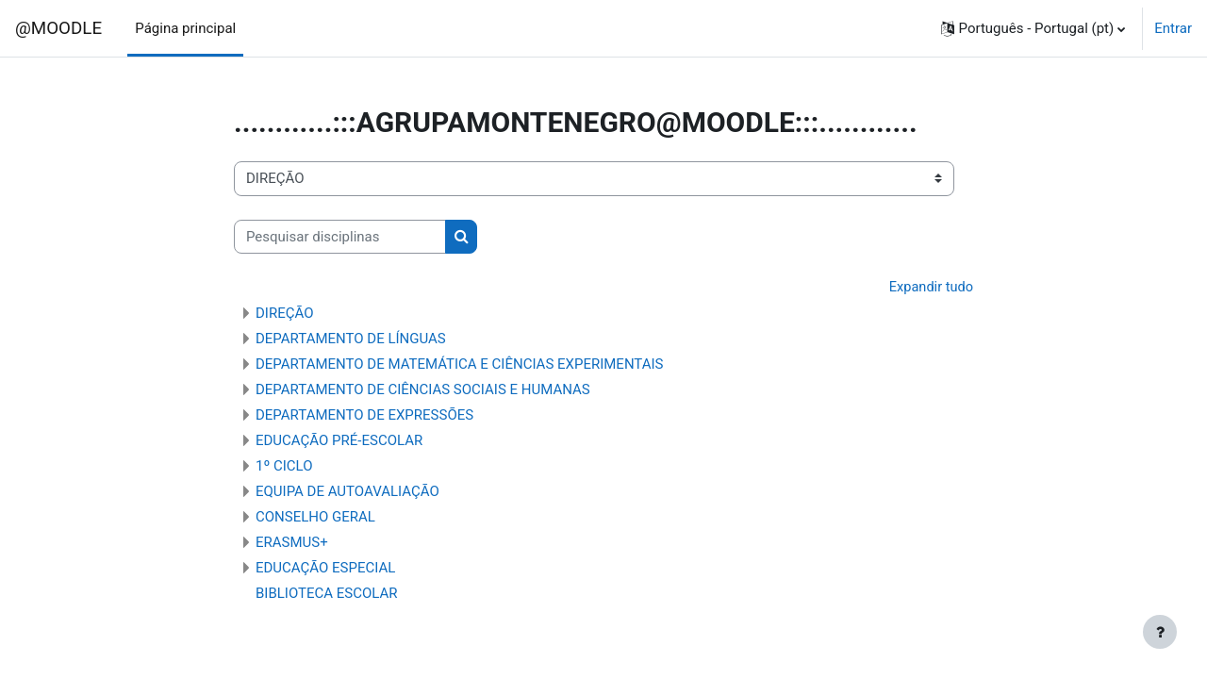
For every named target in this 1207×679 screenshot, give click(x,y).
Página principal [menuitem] (185, 28)
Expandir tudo (929, 287)
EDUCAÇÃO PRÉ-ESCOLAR (339, 441)
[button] (1033, 28)
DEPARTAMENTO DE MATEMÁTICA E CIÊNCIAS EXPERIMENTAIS (460, 364)
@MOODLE (58, 28)
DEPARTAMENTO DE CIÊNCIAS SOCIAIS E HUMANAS (423, 390)
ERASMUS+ (292, 543)
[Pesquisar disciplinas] (340, 237)
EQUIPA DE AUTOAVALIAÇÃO (347, 492)
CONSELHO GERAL (315, 517)
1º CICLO (284, 466)
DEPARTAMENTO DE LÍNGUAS (351, 339)
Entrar (1173, 28)
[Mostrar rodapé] (1160, 632)
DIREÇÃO (284, 314)
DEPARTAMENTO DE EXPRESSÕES (364, 415)
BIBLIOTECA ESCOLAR (327, 594)
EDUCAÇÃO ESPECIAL (325, 568)
